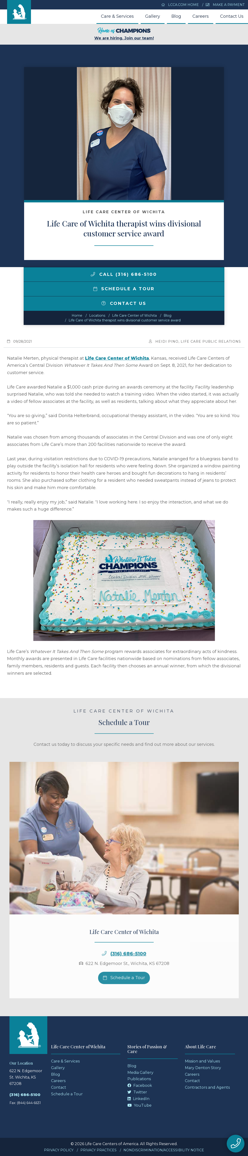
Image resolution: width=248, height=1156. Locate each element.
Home (77, 315)
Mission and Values (202, 1061)
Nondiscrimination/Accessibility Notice (163, 1150)
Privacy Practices (98, 1150)
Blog (176, 16)
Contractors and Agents (207, 1087)
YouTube (139, 1105)
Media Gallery (140, 1072)
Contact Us (232, 16)
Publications (139, 1079)
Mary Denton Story (203, 1068)
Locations (97, 315)
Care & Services (117, 16)
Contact (58, 1087)
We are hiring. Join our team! (124, 33)
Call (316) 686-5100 (124, 274)
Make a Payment (225, 5)
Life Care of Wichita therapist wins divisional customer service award (125, 320)
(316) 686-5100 (128, 966)
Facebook (139, 1085)
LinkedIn (138, 1098)
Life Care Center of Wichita (134, 315)
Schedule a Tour (124, 288)
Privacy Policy (59, 1150)
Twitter (137, 1092)
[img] (93, 274)
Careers (200, 16)
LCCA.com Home (180, 5)
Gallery (152, 16)
